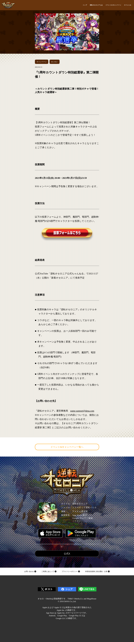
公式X (67, 553)
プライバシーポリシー (70, 571)
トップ (85, 5)
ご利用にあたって (47, 571)
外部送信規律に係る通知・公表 (96, 571)
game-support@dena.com (82, 411)
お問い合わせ (29, 571)
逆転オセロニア (8, 5)
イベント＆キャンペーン (113, 5)
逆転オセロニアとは (96, 5)
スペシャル (127, 5)
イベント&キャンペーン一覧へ (67, 447)
